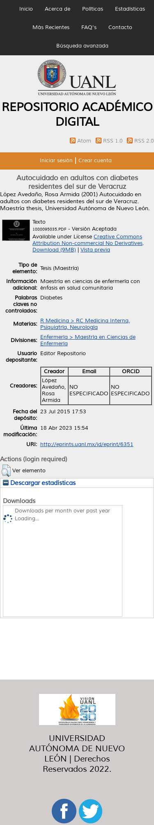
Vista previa (95, 250)
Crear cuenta (95, 160)
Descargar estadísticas (39, 483)
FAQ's (89, 27)
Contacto (120, 27)
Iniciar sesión (56, 160)
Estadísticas (130, 9)
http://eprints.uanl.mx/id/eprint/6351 (86, 444)
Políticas (92, 9)
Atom (85, 141)
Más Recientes (50, 27)
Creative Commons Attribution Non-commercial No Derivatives (87, 240)
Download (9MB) (54, 250)
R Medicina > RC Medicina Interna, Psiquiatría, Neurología (85, 324)
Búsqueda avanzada (82, 46)
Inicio (26, 9)
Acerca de (57, 9)
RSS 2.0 (144, 141)
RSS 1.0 (113, 141)
